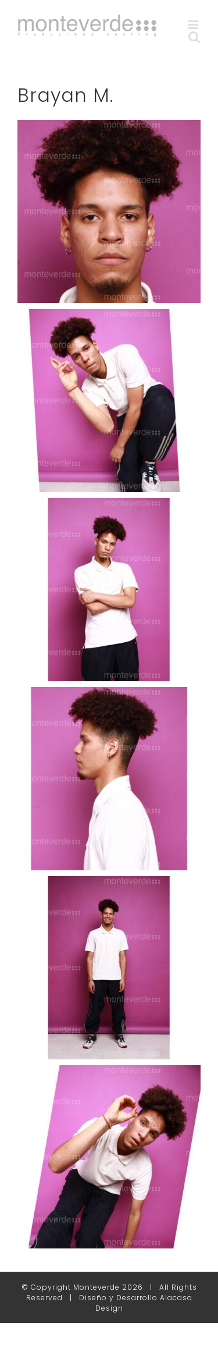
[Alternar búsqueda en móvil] (194, 37)
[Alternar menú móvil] (194, 25)
